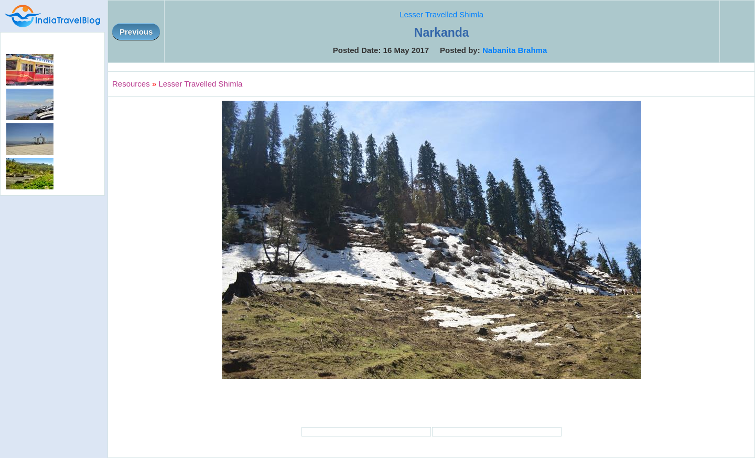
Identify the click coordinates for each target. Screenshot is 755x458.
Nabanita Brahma (514, 50)
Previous (136, 31)
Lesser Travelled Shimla (441, 14)
